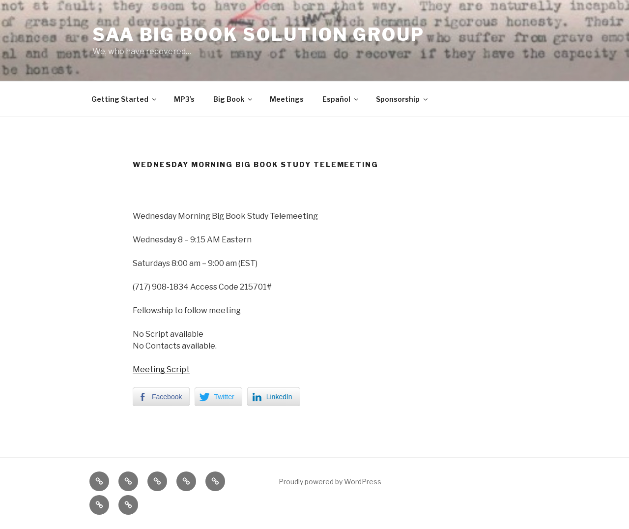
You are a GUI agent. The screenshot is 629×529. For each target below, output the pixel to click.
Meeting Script (161, 369)
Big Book (233, 99)
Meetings (287, 99)
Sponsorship (402, 99)
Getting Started (124, 99)
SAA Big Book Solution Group (258, 34)
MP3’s (184, 99)
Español (341, 99)
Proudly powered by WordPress (330, 481)
